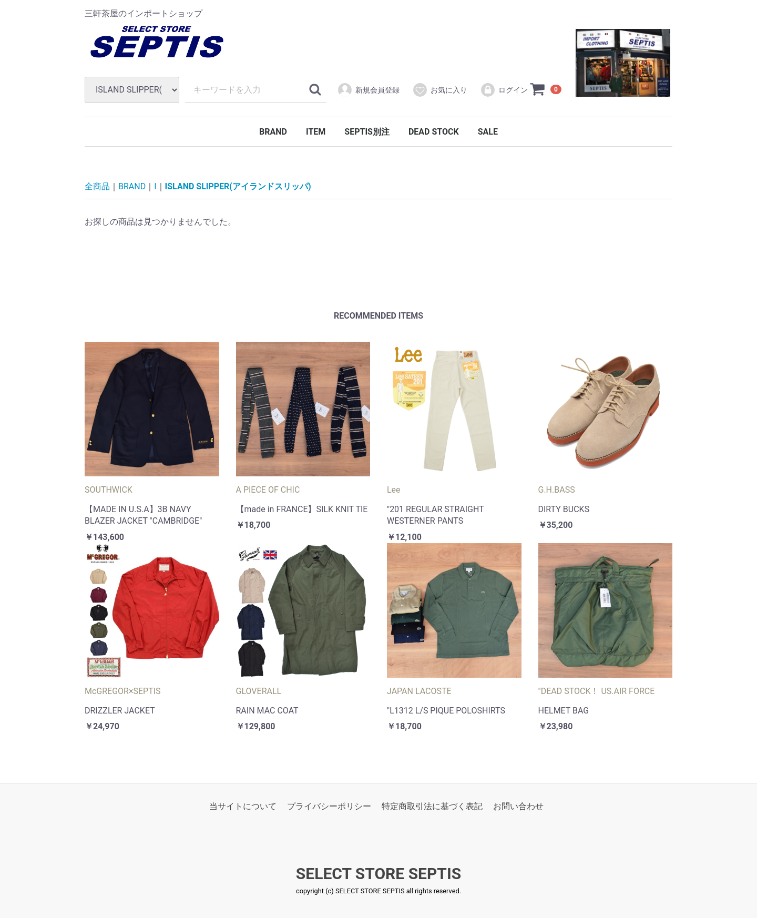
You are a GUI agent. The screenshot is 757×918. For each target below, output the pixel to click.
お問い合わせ (518, 806)
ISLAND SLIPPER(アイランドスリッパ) (238, 186)
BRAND (273, 132)
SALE (488, 132)
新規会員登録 (368, 90)
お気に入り (439, 90)
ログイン (504, 90)
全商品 (97, 186)
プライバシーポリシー (329, 806)
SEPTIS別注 (367, 132)
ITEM (315, 132)
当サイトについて (243, 806)
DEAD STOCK (433, 132)
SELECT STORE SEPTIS (378, 874)
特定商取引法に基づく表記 (432, 806)
